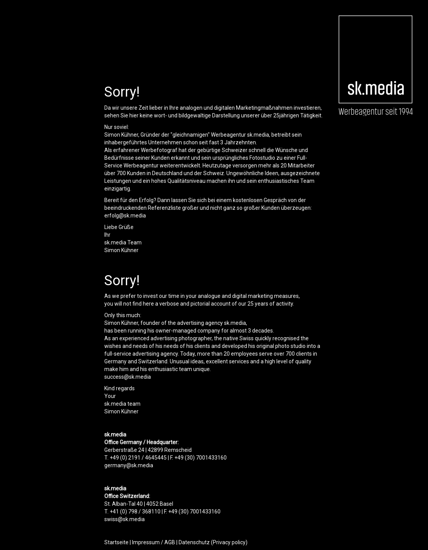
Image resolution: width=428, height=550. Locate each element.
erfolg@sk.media (125, 215)
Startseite (116, 542)
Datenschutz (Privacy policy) (213, 542)
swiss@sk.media (124, 519)
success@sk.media (127, 377)
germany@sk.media (128, 465)
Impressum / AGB (153, 542)
